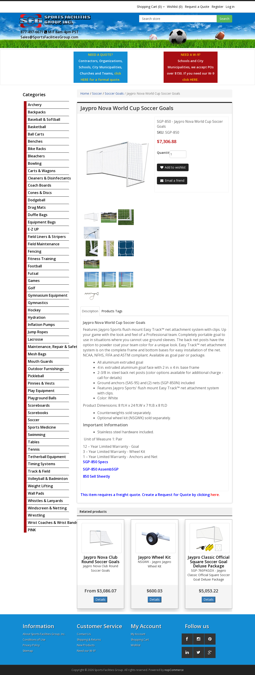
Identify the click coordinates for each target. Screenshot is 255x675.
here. (215, 494)
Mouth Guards (40, 361)
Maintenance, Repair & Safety (54, 346)
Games (34, 280)
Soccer (33, 419)
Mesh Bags (37, 354)
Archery (35, 104)
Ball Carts (36, 134)
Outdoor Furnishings (46, 368)
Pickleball (36, 375)
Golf (31, 287)
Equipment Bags (42, 222)
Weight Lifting (40, 485)
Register (217, 6)
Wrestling (36, 515)
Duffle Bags (37, 214)
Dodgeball (36, 200)
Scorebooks (38, 412)
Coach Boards (39, 185)
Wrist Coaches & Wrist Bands (53, 522)
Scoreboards (39, 405)
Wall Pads (36, 493)
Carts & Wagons (42, 170)
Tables (33, 442)
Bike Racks (37, 148)
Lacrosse (35, 339)
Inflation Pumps (41, 324)
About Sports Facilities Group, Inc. (44, 634)
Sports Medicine (42, 427)
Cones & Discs (40, 192)
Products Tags (111, 311)
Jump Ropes (38, 331)
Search (224, 19)
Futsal (33, 273)
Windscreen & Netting (47, 508)
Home (84, 93)
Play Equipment (41, 390)
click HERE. (190, 79)
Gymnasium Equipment (48, 295)
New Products (86, 645)
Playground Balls (42, 398)
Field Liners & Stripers (47, 236)
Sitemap (28, 651)
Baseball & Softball (44, 119)
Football (35, 266)
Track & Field (39, 471)
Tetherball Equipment (47, 456)
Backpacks (37, 112)
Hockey (34, 310)
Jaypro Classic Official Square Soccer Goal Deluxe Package (209, 561)
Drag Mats (37, 207)
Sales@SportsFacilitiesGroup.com (49, 37)
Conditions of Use (34, 640)
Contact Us (84, 634)
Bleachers (36, 156)
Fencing (34, 251)
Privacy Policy (31, 645)
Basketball (37, 126)
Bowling (34, 163)
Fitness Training (42, 258)
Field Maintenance (44, 244)
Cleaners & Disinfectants (49, 178)
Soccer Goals (114, 93)
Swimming (36, 434)
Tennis (34, 449)
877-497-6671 (34, 31)
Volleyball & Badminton (48, 478)
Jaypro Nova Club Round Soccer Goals (100, 559)
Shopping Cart (140, 640)
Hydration (36, 317)
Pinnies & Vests (41, 383)
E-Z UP (33, 229)
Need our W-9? (86, 651)
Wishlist (135, 645)
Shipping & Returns (89, 640)
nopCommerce (174, 670)
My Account (138, 634)
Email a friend (172, 180)
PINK (32, 529)
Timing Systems (41, 463)
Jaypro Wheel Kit (154, 557)
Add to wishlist (173, 167)
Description (90, 311)
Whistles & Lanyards (45, 500)
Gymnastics (38, 302)
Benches (35, 141)
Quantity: (160, 152)
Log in (230, 6)
